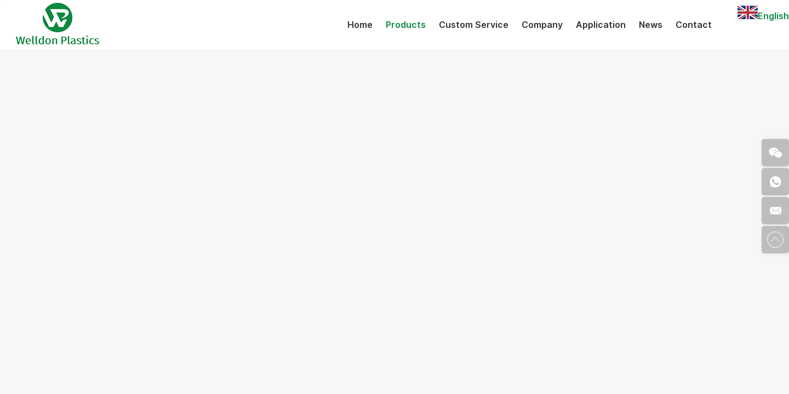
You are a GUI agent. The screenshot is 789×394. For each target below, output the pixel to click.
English (763, 15)
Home (360, 24)
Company (542, 24)
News (650, 24)
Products (406, 24)
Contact (694, 24)
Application (601, 24)
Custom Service (473, 24)
